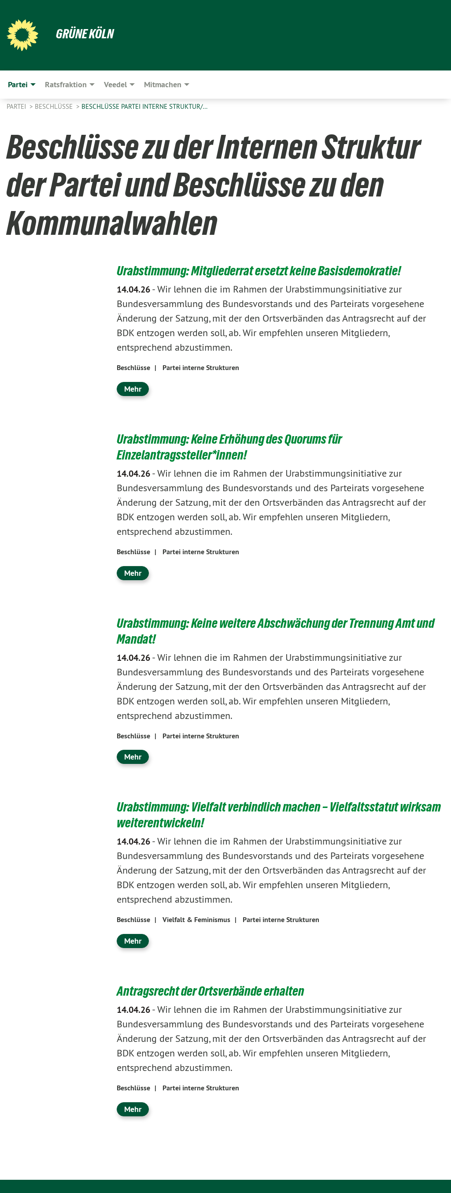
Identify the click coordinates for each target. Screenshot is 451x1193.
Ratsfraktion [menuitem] (66, 84)
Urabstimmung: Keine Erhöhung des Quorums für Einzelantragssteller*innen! (234, 447)
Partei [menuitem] (18, 84)
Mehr (132, 389)
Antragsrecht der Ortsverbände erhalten (213, 991)
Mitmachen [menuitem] (162, 84)
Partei (17, 106)
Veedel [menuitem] (115, 84)
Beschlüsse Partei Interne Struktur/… (144, 106)
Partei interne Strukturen (201, 367)
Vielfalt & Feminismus (196, 919)
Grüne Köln (86, 33)
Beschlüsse (54, 106)
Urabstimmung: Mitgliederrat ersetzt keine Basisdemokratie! (263, 270)
